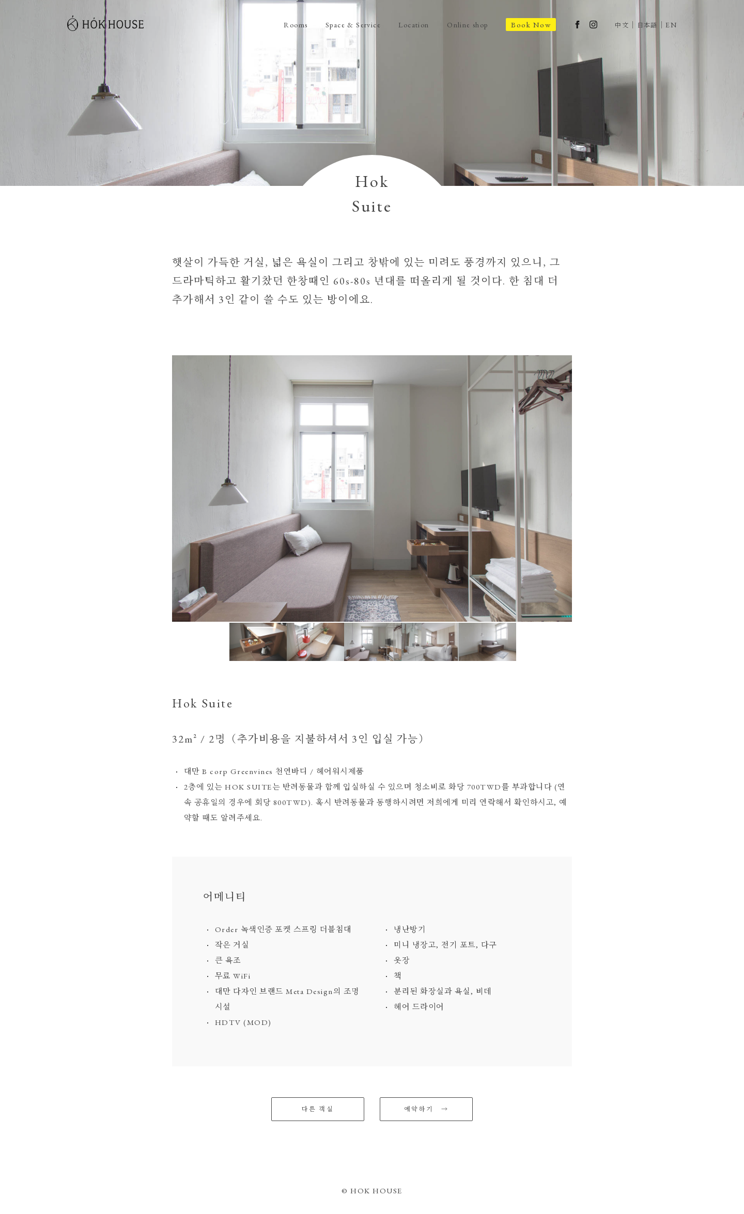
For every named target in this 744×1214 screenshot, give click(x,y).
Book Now (529, 24)
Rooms (280, 24)
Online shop (463, 24)
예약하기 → (426, 1109)
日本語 (646, 25)
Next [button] (580, 488)
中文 (621, 25)
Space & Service (341, 24)
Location (406, 24)
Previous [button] (164, 488)
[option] (372, 488)
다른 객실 (318, 1109)
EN (671, 24)
